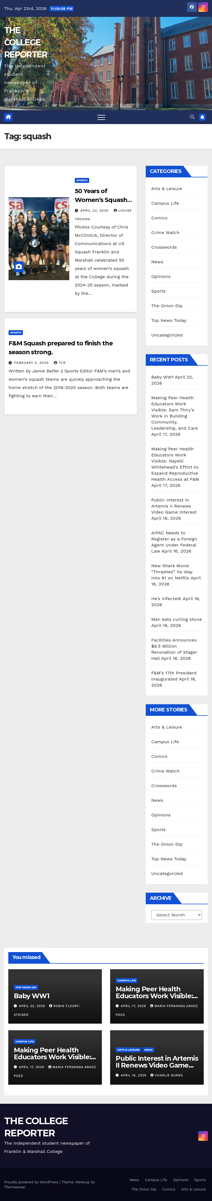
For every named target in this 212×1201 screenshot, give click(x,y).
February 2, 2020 (32, 363)
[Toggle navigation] (101, 117)
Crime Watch (165, 232)
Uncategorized (167, 335)
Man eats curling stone (176, 619)
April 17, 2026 (134, 1006)
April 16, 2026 (134, 1075)
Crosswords (164, 247)
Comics (159, 217)
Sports (82, 180)
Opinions (161, 276)
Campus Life (165, 203)
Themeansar (14, 1187)
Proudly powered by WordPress (32, 1182)
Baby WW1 (162, 377)
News (157, 261)
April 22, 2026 (32, 1006)
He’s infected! (166, 598)
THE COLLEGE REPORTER (25, 42)
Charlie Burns (166, 1075)
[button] (192, 117)
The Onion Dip (166, 305)
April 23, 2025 (95, 210)
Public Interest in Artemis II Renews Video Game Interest (174, 506)
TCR (60, 363)
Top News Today (169, 320)
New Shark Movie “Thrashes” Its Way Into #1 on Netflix (171, 571)
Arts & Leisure (166, 188)
